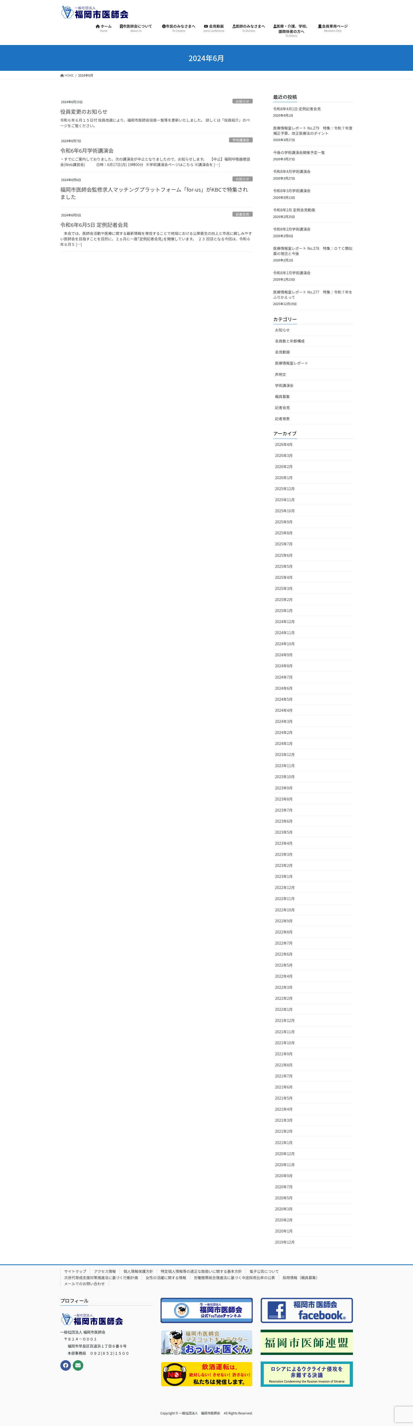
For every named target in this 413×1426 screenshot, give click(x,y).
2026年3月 (284, 455)
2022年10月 (285, 909)
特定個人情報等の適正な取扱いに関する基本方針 (201, 1271)
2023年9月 (284, 788)
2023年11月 (285, 765)
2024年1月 (284, 743)
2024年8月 (284, 665)
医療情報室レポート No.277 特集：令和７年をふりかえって (313, 294)
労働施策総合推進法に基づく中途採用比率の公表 (234, 1277)
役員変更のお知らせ (84, 111)
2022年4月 (284, 976)
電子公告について (264, 1271)
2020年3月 (284, 1208)
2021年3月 (284, 1120)
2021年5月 (284, 1098)
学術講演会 (240, 139)
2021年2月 (284, 1131)
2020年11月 (285, 1164)
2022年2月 (284, 998)
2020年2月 (284, 1220)
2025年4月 (284, 577)
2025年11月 (285, 499)
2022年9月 (284, 920)
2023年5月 (284, 832)
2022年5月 (284, 965)
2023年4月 (284, 843)
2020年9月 (284, 1175)
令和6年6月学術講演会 (87, 150)
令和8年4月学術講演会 (292, 171)
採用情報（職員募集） (301, 1277)
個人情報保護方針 (138, 1271)
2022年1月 (284, 1009)
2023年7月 (284, 810)
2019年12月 (285, 1242)
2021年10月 (285, 1042)
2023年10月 (285, 776)
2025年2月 (284, 599)
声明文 (280, 374)
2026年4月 (284, 444)
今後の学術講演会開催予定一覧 (299, 152)
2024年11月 (285, 632)
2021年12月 (285, 1020)
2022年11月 (285, 898)
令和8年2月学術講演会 (292, 229)
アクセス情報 (105, 1271)
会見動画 (282, 352)
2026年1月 (284, 477)
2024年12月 (285, 621)
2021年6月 (284, 1087)
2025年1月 (284, 610)
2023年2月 (284, 865)
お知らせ (242, 101)
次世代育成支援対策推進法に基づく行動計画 (101, 1277)
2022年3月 (284, 987)
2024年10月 (285, 643)
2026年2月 (284, 466)
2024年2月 (284, 732)
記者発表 (282, 418)
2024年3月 (284, 721)
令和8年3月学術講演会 (292, 190)
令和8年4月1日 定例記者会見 (297, 108)
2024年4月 (284, 710)
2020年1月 (284, 1231)
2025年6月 (284, 555)
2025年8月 (284, 532)
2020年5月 (284, 1197)
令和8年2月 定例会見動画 (294, 209)
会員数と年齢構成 (290, 341)
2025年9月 (284, 521)
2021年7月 (284, 1076)
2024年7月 (284, 677)
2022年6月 (284, 954)
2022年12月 (285, 887)
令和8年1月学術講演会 (292, 272)
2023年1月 (284, 876)
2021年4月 (284, 1109)
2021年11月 (285, 1031)
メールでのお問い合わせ (84, 1283)
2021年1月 (284, 1142)
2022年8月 (284, 932)
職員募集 (282, 396)
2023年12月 (285, 754)
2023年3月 (284, 854)
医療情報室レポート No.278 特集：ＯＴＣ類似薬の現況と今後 (313, 251)
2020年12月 (285, 1153)
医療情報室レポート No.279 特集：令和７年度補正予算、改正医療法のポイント (313, 130)
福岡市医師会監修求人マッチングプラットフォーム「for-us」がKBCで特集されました (154, 193)
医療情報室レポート (291, 363)
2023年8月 (284, 799)
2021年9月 (284, 1053)
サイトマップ (75, 1271)
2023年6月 (284, 821)
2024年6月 (284, 688)
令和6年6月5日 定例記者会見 (94, 224)
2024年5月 (284, 699)
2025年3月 (284, 588)
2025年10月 (285, 510)
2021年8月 (284, 1064)
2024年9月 (284, 654)
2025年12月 (285, 488)
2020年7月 (284, 1186)
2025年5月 (284, 566)
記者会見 (242, 214)
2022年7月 (284, 943)
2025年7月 (284, 543)
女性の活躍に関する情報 (166, 1277)
